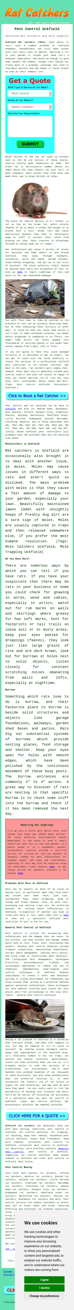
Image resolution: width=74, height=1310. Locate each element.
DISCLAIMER (64, 23)
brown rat (11, 167)
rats (14, 52)
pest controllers (50, 432)
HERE (19, 272)
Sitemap (7, 1271)
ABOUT (45, 23)
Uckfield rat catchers (20, 1126)
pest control (56, 1158)
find (15, 1173)
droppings (20, 337)
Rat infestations (16, 249)
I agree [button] (44, 1279)
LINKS (37, 23)
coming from (21, 346)
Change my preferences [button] (44, 1296)
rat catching (38, 405)
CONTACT (54, 23)
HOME (30, 23)
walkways (42, 723)
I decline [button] (44, 1287)
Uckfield (10, 409)
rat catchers (37, 368)
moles (19, 467)
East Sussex (25, 1161)
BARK (66, 915)
